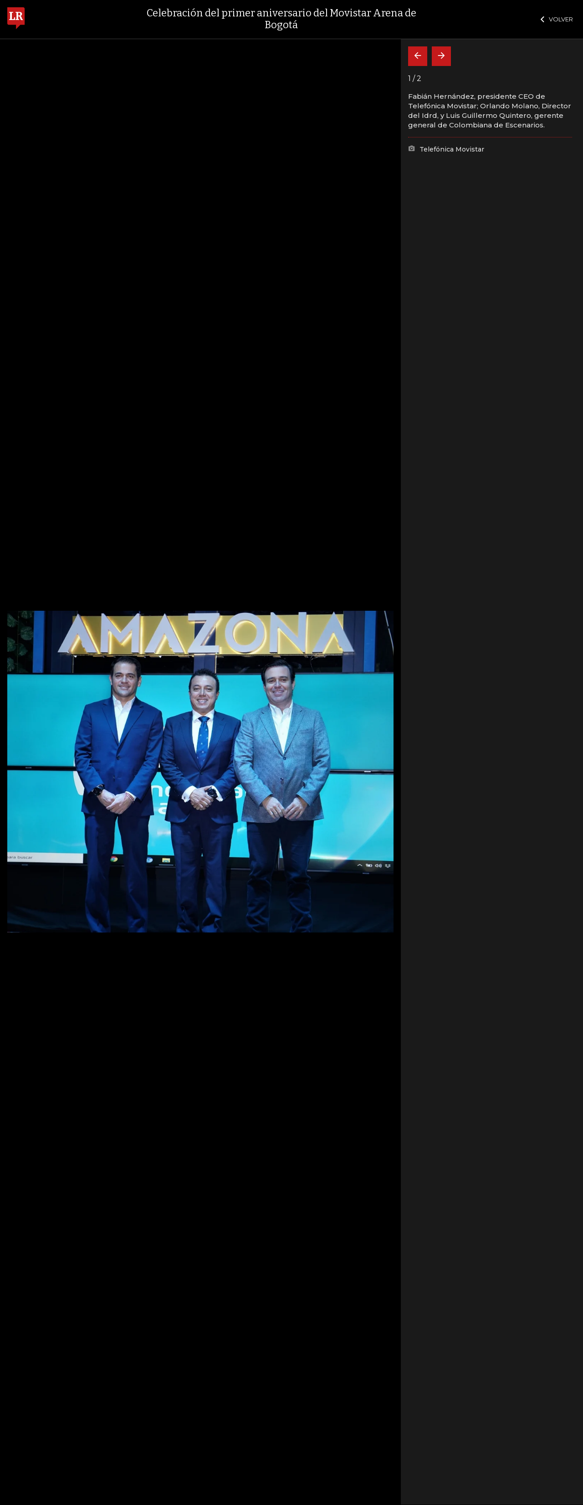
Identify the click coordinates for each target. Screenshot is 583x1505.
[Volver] (417, 56)
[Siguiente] (441, 56)
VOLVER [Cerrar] (557, 19)
